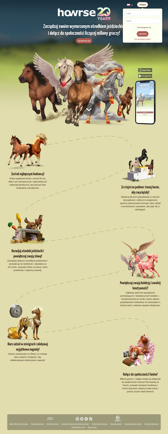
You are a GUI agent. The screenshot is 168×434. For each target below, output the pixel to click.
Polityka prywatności (37, 424)
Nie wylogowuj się (144, 27)
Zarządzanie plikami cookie (133, 424)
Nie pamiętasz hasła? (142, 39)
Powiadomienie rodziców (99, 424)
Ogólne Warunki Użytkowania (18, 424)
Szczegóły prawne (116, 424)
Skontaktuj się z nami (78, 427)
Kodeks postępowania (152, 424)
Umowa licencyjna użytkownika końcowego (75, 424)
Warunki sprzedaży (53, 424)
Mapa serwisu (92, 427)
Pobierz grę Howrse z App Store (145, 70)
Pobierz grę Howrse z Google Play (145, 76)
